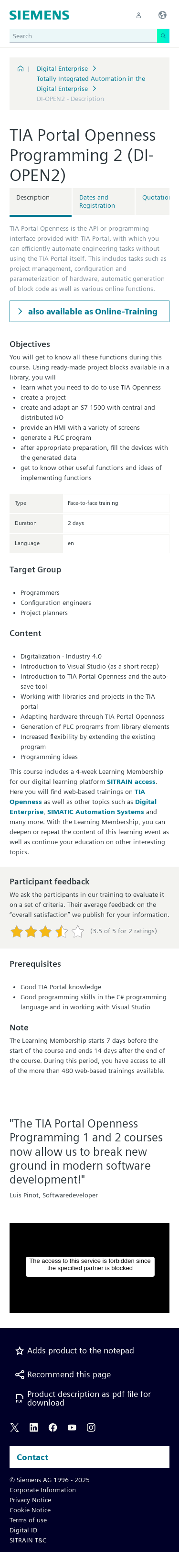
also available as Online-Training (92, 311)
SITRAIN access (131, 781)
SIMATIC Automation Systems (95, 811)
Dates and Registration (97, 201)
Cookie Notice (30, 1510)
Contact (32, 1457)
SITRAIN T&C (28, 1540)
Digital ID (23, 1530)
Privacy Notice (30, 1500)
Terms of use (28, 1520)
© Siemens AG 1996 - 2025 (50, 1480)
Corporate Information (43, 1490)
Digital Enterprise (62, 68)
